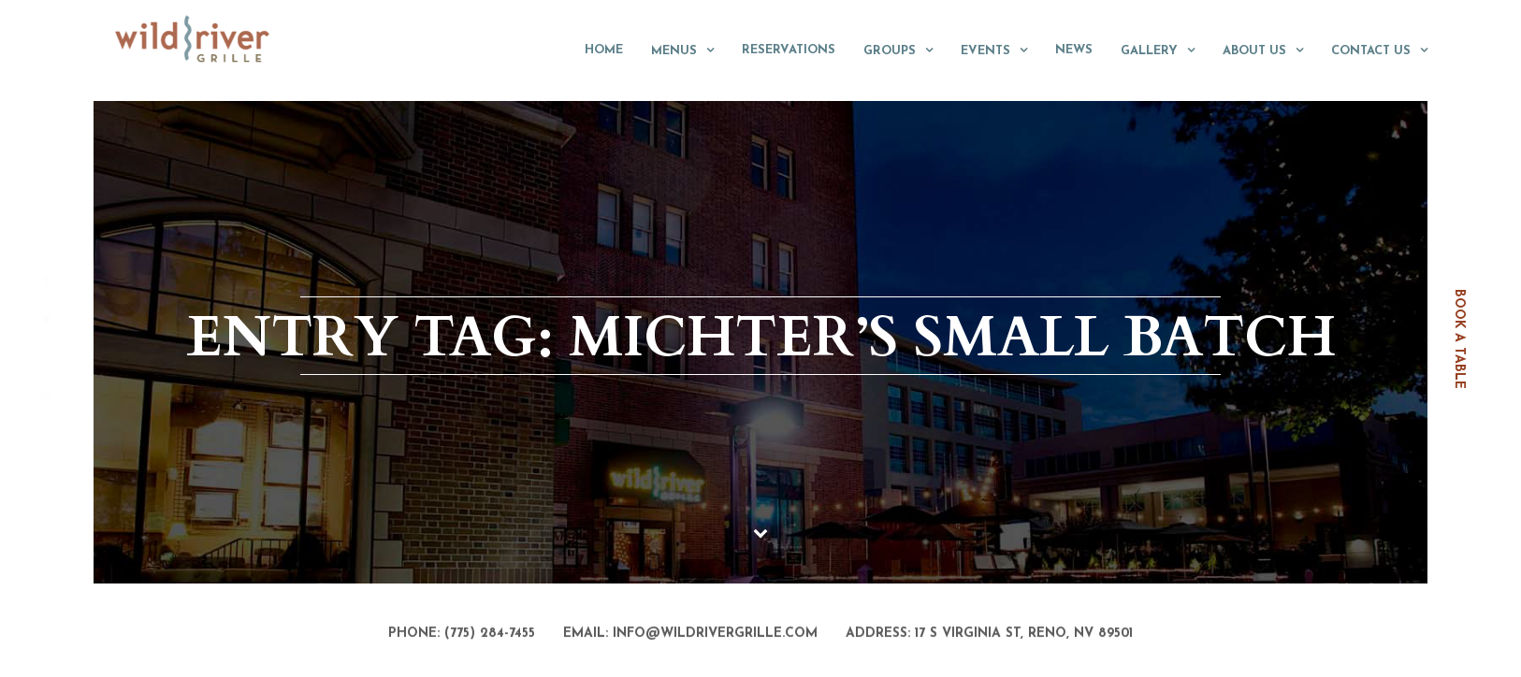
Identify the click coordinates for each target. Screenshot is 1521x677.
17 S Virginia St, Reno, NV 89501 (1024, 634)
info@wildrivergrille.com (715, 634)
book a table (1459, 339)
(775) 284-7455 (489, 634)
